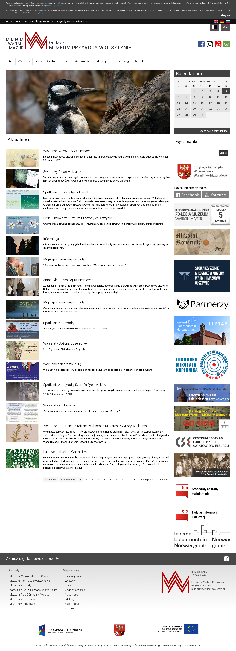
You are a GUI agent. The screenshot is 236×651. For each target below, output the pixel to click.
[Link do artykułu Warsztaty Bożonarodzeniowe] (22, 350)
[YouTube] (218, 44)
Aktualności (82, 61)
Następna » (147, 479)
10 (135, 479)
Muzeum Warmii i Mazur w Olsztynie (25, 21)
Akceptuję (225, 15)
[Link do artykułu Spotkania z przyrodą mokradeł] (22, 199)
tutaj (41, 13)
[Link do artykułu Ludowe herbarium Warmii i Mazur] (22, 458)
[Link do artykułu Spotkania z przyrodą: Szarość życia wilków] (22, 391)
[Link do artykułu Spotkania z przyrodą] (22, 329)
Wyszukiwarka (187, 142)
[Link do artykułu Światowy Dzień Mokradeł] (22, 178)
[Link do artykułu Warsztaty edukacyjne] (22, 412)
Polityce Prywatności (54, 5)
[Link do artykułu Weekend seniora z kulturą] (22, 371)
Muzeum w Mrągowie (22, 603)
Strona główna (73, 576)
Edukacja (101, 61)
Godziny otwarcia (58, 61)
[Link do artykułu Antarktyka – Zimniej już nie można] (22, 287)
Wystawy (24, 61)
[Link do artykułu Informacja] (22, 245)
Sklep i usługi (120, 61)
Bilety (38, 61)
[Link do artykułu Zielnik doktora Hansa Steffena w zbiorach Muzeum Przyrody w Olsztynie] (22, 433)
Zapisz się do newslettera (33, 558)
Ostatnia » (163, 479)
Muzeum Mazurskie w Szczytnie (28, 599)
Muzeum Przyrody (56, 21)
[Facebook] (201, 44)
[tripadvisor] (226, 44)
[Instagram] (210, 44)
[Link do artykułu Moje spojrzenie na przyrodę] (22, 266)
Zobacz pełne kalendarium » (213, 130)
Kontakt (139, 61)
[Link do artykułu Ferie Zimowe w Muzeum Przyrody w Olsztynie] (22, 225)
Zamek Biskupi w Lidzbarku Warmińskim (33, 589)
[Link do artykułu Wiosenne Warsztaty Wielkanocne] (22, 158)
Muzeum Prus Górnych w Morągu (29, 594)
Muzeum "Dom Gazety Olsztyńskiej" (30, 580)
